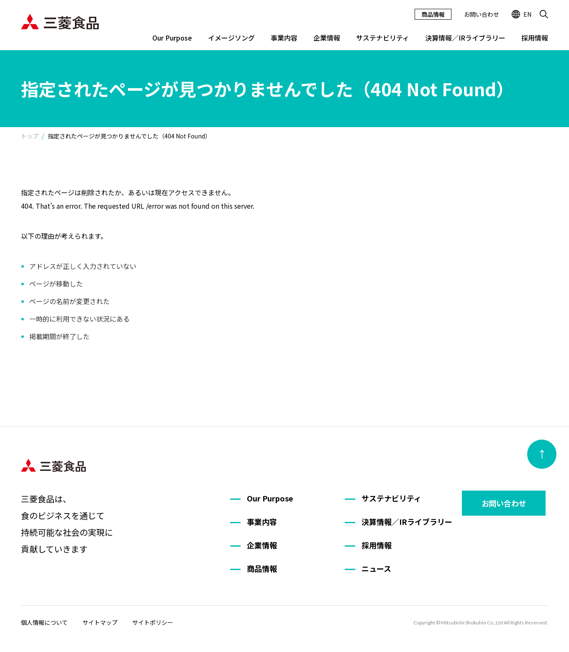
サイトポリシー (152, 622)
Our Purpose (172, 38)
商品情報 (433, 14)
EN (521, 14)
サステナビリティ (382, 38)
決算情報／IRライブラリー (465, 38)
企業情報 (326, 38)
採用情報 (534, 38)
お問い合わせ (481, 14)
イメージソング (231, 38)
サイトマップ (100, 622)
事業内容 (284, 38)
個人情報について (44, 622)
